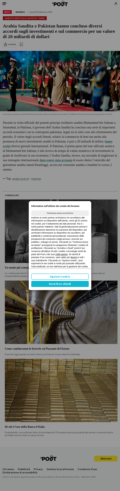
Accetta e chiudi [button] (60, 284)
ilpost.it (74, 257)
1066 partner (61, 254)
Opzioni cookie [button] (60, 276)
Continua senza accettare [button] (60, 213)
